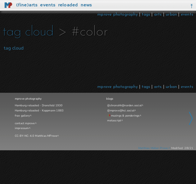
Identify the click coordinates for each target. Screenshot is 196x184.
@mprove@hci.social (120, 110)
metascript (114, 120)
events (187, 15)
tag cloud (28, 32)
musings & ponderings (125, 116)
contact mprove (25, 123)
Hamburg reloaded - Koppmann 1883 (39, 110)
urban (171, 15)
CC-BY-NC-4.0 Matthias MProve (36, 136)
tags (146, 15)
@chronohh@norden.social (124, 105)
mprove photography (118, 15)
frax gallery (22, 116)
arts (158, 15)
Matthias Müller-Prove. (153, 148)
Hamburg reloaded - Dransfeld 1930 (39, 105)
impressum (22, 128)
